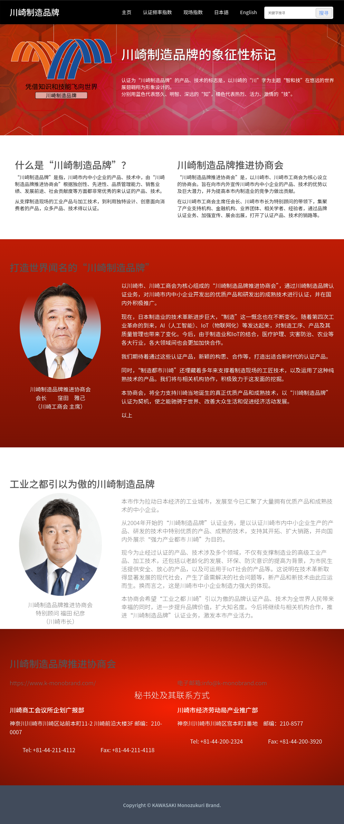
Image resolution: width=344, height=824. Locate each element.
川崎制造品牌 (34, 11)
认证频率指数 (157, 12)
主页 (126, 12)
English (248, 12)
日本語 (221, 12)
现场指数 (193, 12)
